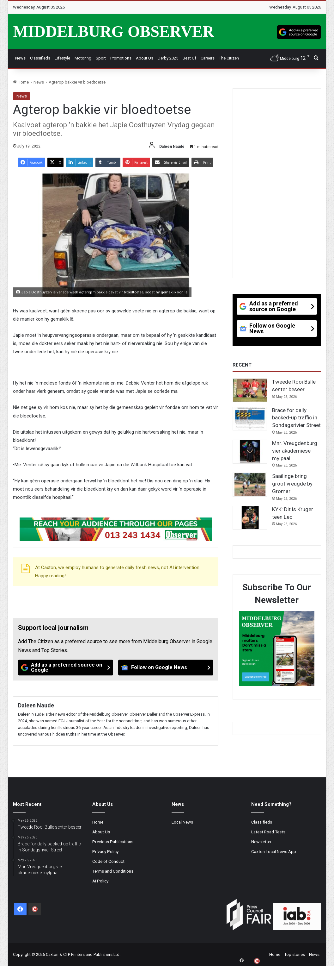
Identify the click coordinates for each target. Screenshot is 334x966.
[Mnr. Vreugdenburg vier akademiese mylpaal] (250, 452)
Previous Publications (112, 841)
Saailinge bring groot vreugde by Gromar (292, 483)
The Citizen (229, 58)
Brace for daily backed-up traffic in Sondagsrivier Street (296, 418)
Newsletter (261, 841)
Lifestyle (62, 58)
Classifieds (40, 58)
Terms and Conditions (112, 871)
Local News (182, 822)
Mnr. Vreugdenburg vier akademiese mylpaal (294, 450)
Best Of (189, 58)
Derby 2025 (168, 58)
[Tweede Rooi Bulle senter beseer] (250, 390)
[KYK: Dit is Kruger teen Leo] (250, 518)
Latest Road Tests (268, 831)
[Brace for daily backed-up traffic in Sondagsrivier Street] (250, 419)
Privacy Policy (105, 851)
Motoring (83, 58)
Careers (208, 58)
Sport (101, 58)
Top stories (294, 954)
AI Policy (100, 880)
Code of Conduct (108, 861)
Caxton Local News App (273, 851)
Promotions (120, 58)
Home (21, 82)
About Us (144, 58)
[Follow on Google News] (165, 667)
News (20, 58)
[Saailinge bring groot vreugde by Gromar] (250, 485)
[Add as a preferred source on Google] (299, 31)
